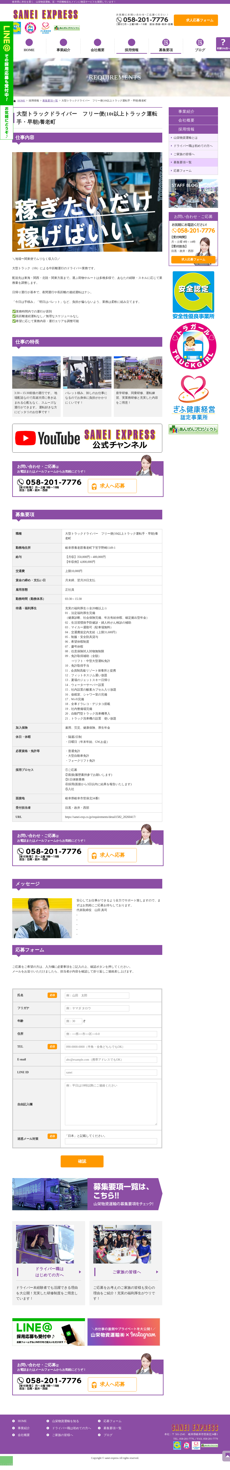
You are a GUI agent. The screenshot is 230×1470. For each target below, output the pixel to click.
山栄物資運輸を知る (64, 1425)
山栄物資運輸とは (186, 137)
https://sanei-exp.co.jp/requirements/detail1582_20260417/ (100, 815)
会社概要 (97, 50)
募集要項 (166, 50)
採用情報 (131, 50)
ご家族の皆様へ (184, 154)
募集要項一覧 (50, 100)
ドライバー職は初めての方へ (193, 145)
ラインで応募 (7, 1468)
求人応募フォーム (199, 20)
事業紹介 (63, 50)
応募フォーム (183, 170)
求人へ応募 (123, 485)
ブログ (200, 50)
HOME (29, 50)
